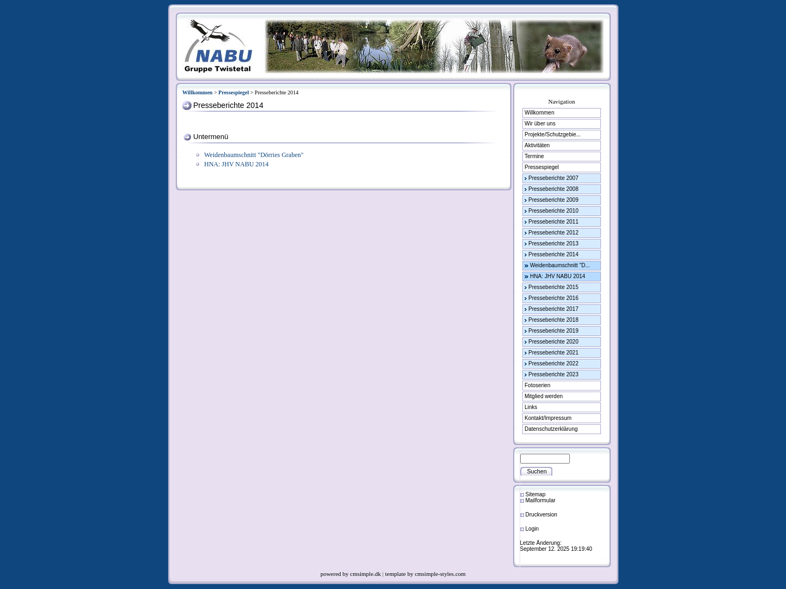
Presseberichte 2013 (553, 244)
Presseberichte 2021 (553, 353)
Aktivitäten (537, 145)
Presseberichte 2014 (553, 254)
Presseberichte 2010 (553, 211)
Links (531, 407)
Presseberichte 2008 (553, 189)
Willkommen (197, 92)
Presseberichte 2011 (553, 222)
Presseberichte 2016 (553, 298)
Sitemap (536, 494)
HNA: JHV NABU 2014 (236, 164)
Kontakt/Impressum (548, 418)
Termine (534, 156)
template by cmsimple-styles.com (425, 573)
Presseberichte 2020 (553, 342)
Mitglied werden (544, 396)
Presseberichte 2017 (553, 309)
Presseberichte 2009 (553, 200)
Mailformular (541, 500)
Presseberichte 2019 (553, 331)
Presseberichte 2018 (553, 320)
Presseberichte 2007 (553, 178)
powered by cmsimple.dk (351, 573)
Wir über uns (540, 124)
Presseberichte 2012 (553, 233)
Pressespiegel (233, 92)
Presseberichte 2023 (553, 374)
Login (532, 529)
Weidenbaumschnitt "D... (560, 265)
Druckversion (541, 515)
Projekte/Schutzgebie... (553, 134)
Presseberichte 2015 (553, 287)
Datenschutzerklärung (551, 429)
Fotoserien (537, 385)
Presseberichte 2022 (553, 363)
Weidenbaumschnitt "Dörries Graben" (253, 155)
